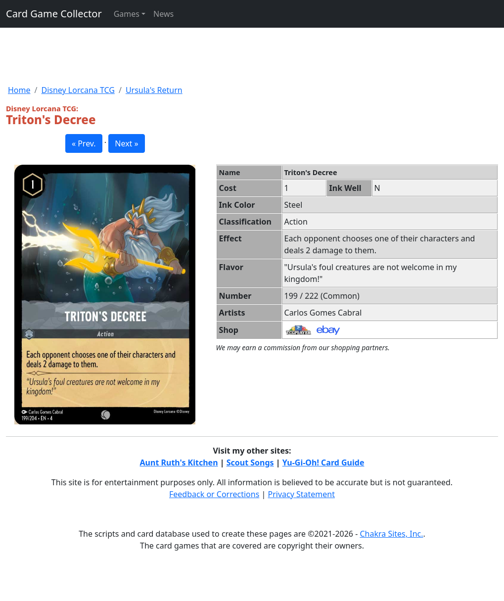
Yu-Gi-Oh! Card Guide (323, 462)
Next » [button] (126, 143)
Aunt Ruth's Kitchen (179, 462)
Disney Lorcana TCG (77, 90)
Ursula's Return (154, 90)
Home (19, 90)
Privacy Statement (301, 494)
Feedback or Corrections (214, 494)
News (163, 13)
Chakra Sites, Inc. (391, 533)
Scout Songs (250, 462)
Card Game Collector (54, 13)
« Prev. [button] (84, 143)
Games (126, 13)
